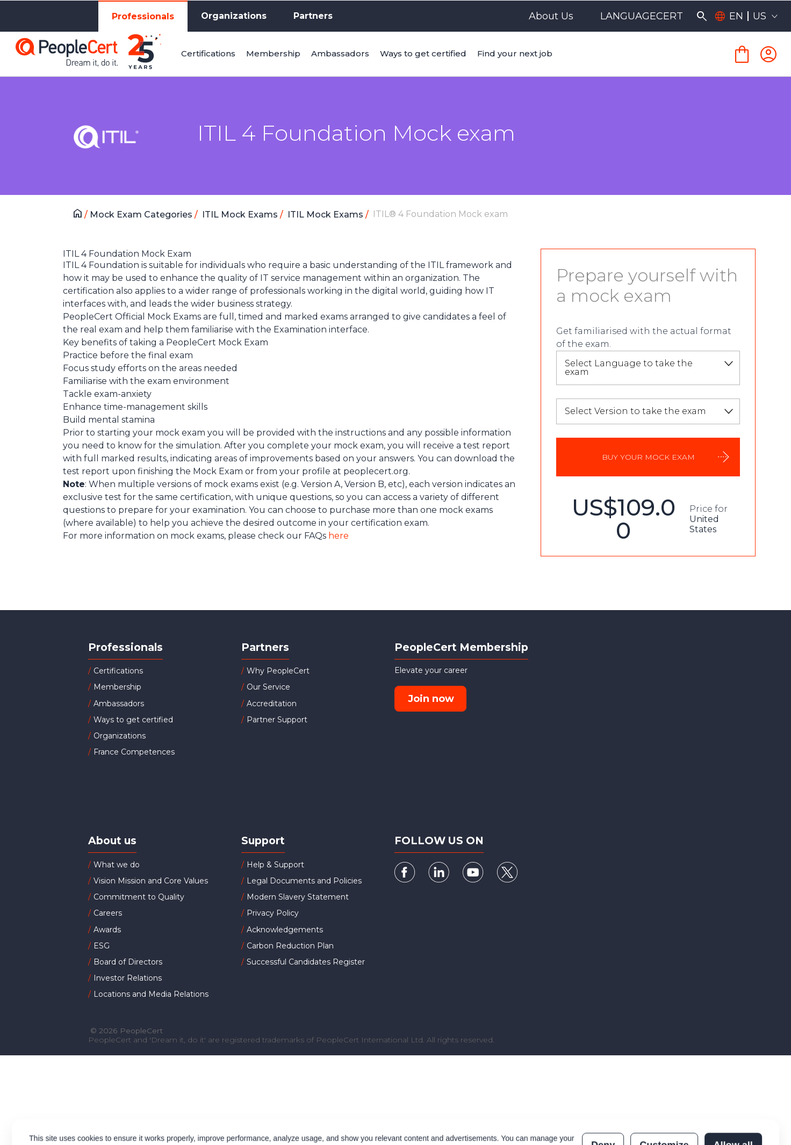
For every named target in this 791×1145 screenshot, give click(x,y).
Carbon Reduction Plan (290, 946)
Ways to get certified (133, 719)
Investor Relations (128, 978)
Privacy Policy (273, 913)
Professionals (143, 16)
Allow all (733, 1098)
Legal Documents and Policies (304, 881)
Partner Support (277, 719)
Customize (663, 1098)
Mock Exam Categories (142, 214)
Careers (108, 913)
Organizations (234, 16)
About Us (551, 16)
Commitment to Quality (139, 897)
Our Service (268, 687)
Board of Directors (128, 962)
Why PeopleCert (278, 671)
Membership (117, 687)
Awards (107, 929)
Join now (431, 699)
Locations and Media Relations (151, 994)
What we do (117, 864)
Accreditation (272, 703)
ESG (102, 946)
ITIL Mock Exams (241, 214)
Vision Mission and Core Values (151, 881)
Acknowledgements (285, 929)
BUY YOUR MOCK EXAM (648, 457)
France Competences (134, 752)
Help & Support (275, 864)
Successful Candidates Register (306, 962)
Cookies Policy (163, 1104)
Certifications (118, 671)
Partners (313, 16)
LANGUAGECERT (641, 16)
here (337, 536)
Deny (603, 1098)
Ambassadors (119, 703)
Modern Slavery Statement (298, 897)
